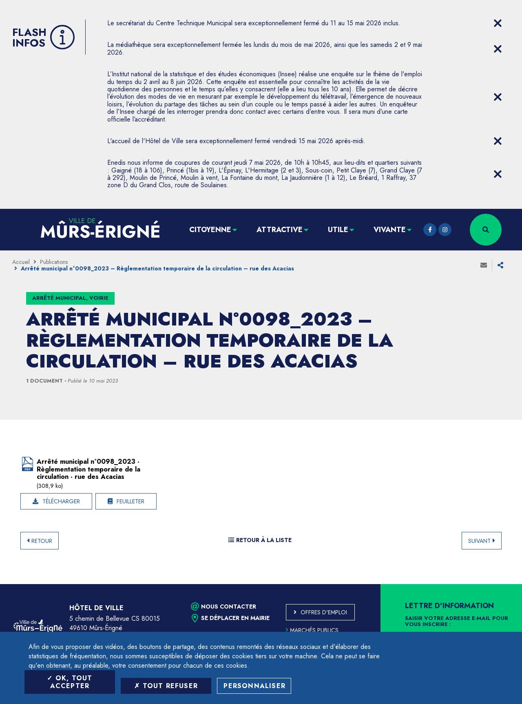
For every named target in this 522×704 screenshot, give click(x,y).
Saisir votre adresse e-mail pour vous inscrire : (456, 621)
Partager (500, 265)
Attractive (280, 229)
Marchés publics (312, 630)
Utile (338, 229)
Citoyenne (210, 229)
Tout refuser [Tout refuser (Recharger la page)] (166, 686)
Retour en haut (497, 584)
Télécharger (61, 501)
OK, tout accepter (69, 682)
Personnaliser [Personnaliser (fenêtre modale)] (254, 686)
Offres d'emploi (324, 612)
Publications (54, 262)
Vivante (390, 229)
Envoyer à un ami (484, 265)
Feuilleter (130, 501)
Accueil (21, 262)
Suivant (479, 541)
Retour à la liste (260, 540)
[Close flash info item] (497, 23)
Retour (41, 541)
